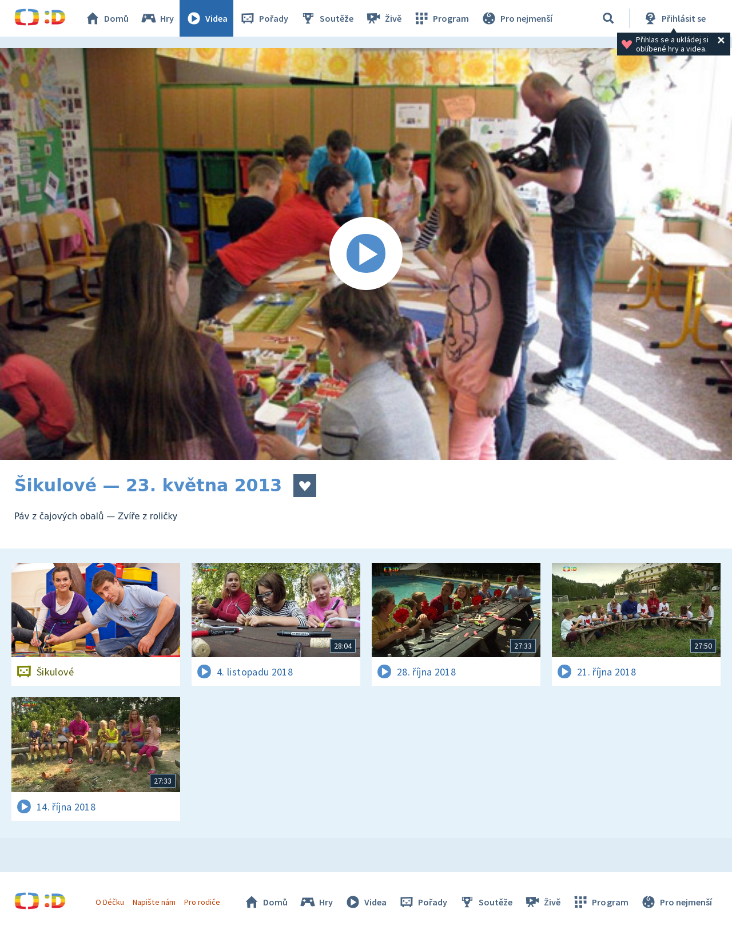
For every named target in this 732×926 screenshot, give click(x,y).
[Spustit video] (366, 254)
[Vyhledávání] (608, 18)
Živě (383, 18)
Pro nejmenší (516, 18)
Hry (157, 18)
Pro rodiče (202, 902)
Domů (106, 18)
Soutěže (326, 18)
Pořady (263, 18)
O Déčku (110, 902)
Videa (206, 18)
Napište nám (154, 902)
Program (441, 18)
